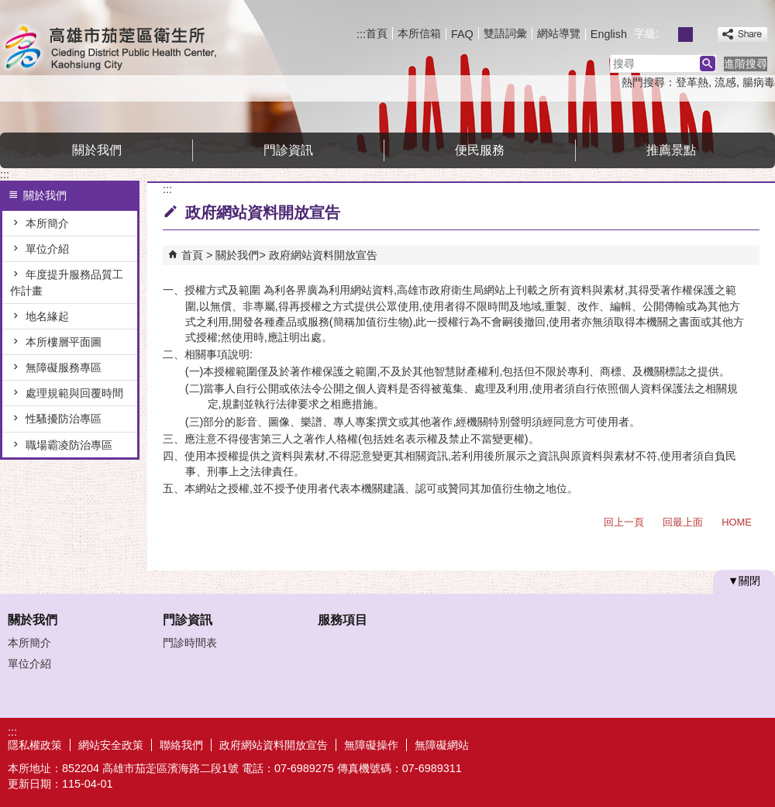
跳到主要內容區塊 (8, 8)
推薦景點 (671, 150)
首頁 (377, 33)
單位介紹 (47, 249)
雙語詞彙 (505, 33)
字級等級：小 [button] (668, 34)
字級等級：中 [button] (685, 34)
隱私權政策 (35, 745)
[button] (707, 63)
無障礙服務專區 (64, 367)
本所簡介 (47, 223)
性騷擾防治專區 (64, 418)
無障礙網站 (442, 745)
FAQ (462, 34)
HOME (737, 522)
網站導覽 (558, 33)
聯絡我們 (181, 745)
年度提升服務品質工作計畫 (66, 282)
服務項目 (342, 619)
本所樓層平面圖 (64, 342)
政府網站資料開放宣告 (323, 255)
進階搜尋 (745, 63)
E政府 (642, 743)
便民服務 (480, 150)
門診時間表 (190, 642)
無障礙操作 (371, 745)
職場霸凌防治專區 (69, 445)
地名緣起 (47, 316)
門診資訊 (288, 150)
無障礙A (718, 744)
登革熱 (692, 82)
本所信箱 (419, 33)
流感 (725, 82)
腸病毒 (758, 82)
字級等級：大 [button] (702, 34)
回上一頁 (624, 522)
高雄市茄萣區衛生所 (131, 49)
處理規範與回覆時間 (74, 393)
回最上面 (683, 522)
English (609, 34)
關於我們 (97, 150)
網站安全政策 (110, 745)
